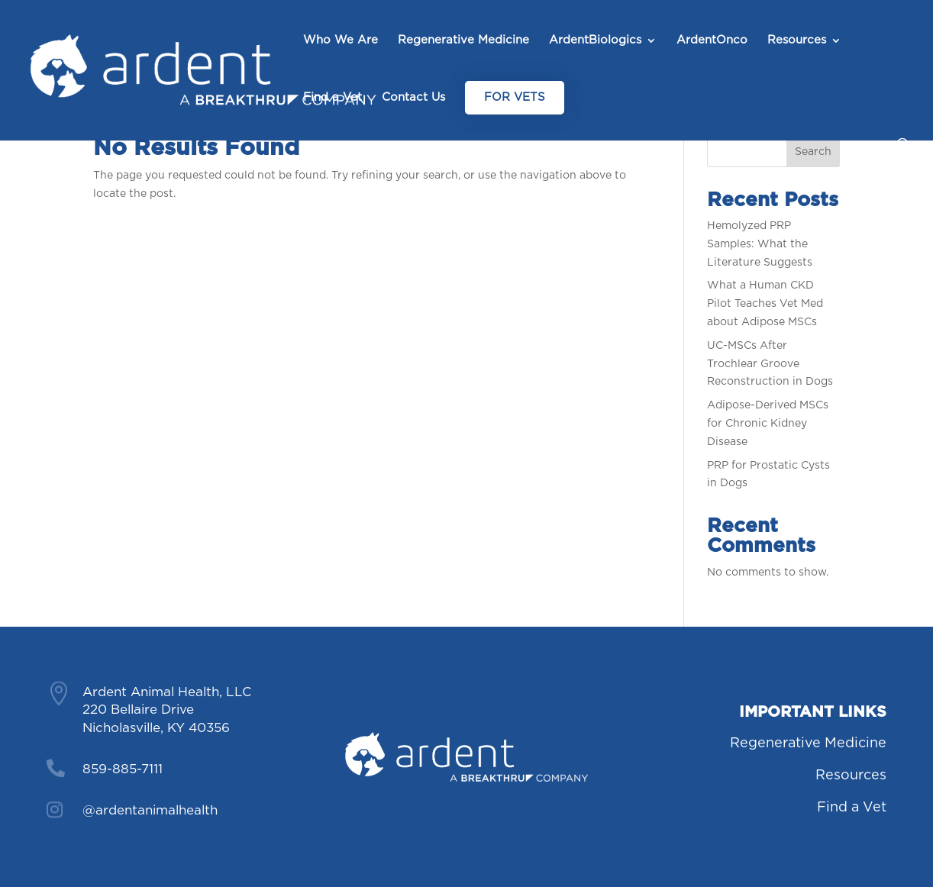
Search (813, 152)
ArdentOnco (711, 40)
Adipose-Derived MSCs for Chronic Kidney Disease (767, 423)
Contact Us (413, 97)
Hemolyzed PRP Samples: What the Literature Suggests (759, 244)
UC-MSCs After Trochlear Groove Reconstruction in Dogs (770, 364)
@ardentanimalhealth (150, 810)
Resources (796, 40)
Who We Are (340, 40)
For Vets (514, 97)
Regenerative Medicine (463, 40)
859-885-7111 (122, 769)
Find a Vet (332, 97)
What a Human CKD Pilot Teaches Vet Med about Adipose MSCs (765, 303)
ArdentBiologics (595, 40)
